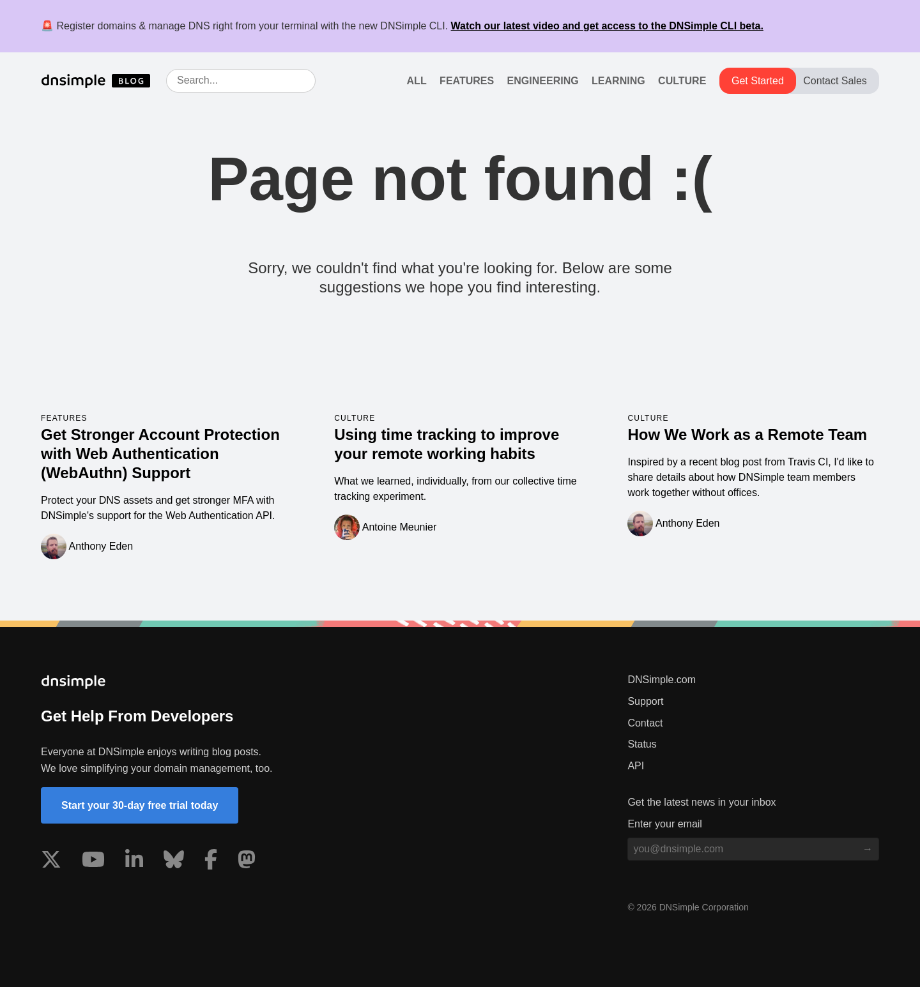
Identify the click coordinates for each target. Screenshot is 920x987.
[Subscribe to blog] (868, 849)
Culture (682, 80)
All (417, 80)
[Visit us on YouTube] (93, 862)
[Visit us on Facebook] (210, 862)
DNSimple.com (661, 679)
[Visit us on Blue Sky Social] (174, 862)
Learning (618, 80)
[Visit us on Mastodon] (247, 862)
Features (467, 80)
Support (645, 701)
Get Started (758, 80)
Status (641, 744)
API (635, 765)
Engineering (543, 80)
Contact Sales (835, 80)
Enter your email (664, 823)
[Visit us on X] (51, 862)
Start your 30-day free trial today (139, 805)
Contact (645, 723)
